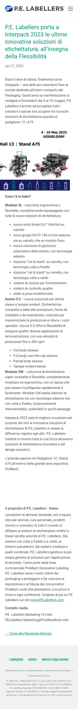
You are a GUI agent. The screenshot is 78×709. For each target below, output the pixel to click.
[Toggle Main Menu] (70, 9)
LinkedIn (16, 660)
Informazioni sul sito (39, 675)
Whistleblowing (55, 660)
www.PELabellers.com (47, 600)
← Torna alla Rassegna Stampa (28, 633)
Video (32, 660)
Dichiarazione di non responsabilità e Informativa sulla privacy (38, 670)
